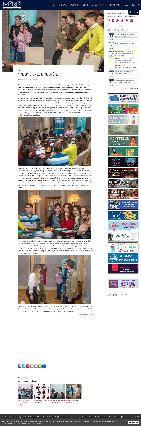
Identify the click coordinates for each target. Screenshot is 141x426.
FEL (137, 417)
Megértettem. (133, 422)
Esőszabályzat (102, 417)
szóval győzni (24, 378)
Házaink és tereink (115, 5)
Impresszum (126, 417)
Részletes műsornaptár (131, 88)
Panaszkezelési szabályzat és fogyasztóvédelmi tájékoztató (77, 417)
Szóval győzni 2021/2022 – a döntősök (41, 401)
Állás (126, 5)
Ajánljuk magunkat (99, 5)
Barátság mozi (74, 5)
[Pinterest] (28, 366)
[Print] (36, 366)
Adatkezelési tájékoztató (49, 417)
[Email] (32, 366)
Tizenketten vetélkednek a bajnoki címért (57, 401)
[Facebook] (20, 366)
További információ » (34, 423)
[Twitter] (24, 366)
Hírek (53, 5)
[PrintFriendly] (40, 366)
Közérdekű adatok (115, 417)
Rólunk (133, 5)
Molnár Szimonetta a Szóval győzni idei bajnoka (24, 402)
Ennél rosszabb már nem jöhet (72, 401)
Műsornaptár (62, 5)
